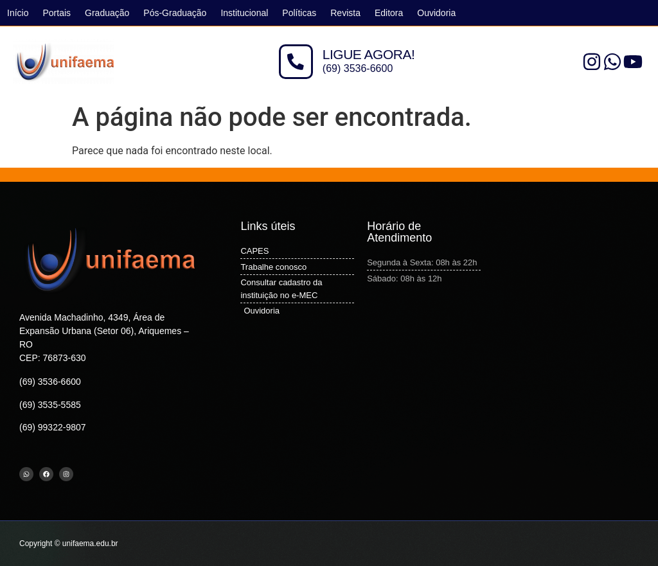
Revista (345, 13)
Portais (56, 13)
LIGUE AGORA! (368, 55)
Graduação (107, 13)
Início (17, 13)
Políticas (299, 13)
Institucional (244, 13)
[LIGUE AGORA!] (295, 61)
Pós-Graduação (174, 13)
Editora (389, 13)
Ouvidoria (436, 13)
